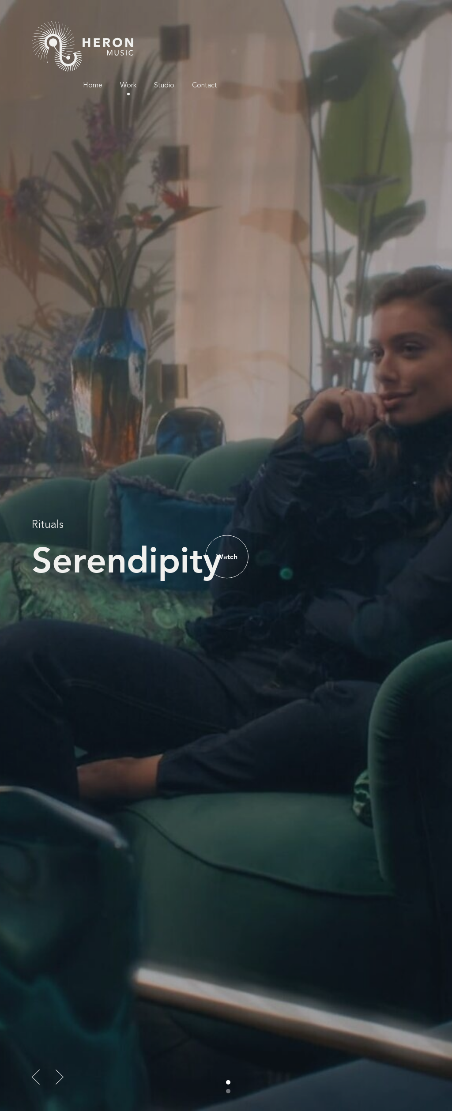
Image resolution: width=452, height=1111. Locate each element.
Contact (398, 30)
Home (287, 30)
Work (322, 30)
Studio (358, 30)
